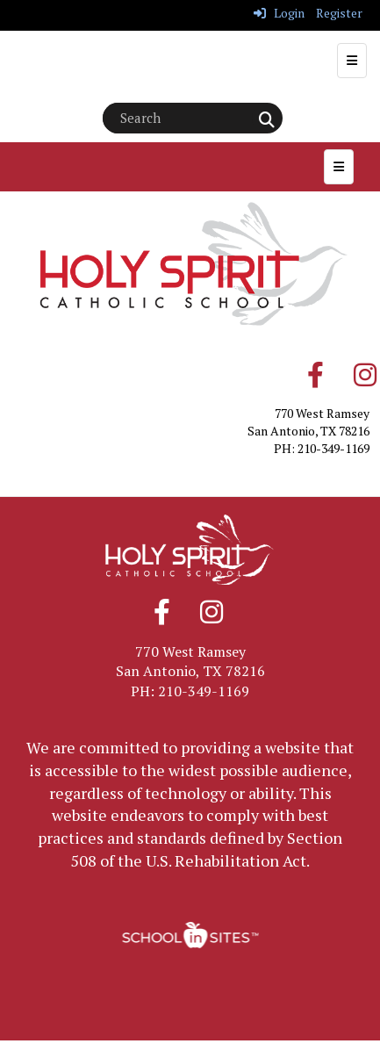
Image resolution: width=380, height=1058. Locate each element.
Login (279, 12)
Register (339, 12)
